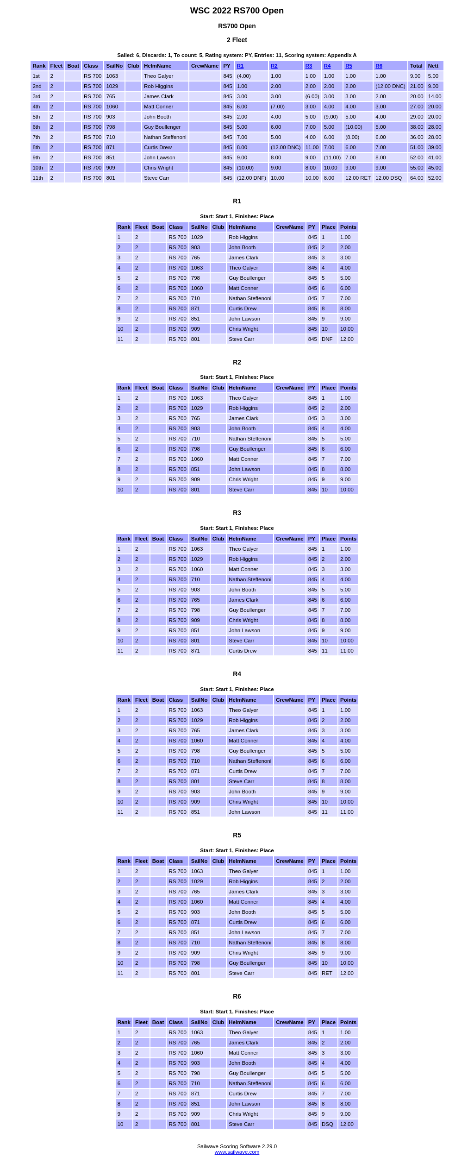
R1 (240, 66)
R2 (274, 66)
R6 (378, 66)
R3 (309, 66)
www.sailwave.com (237, 1152)
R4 (327, 66)
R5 (348, 66)
